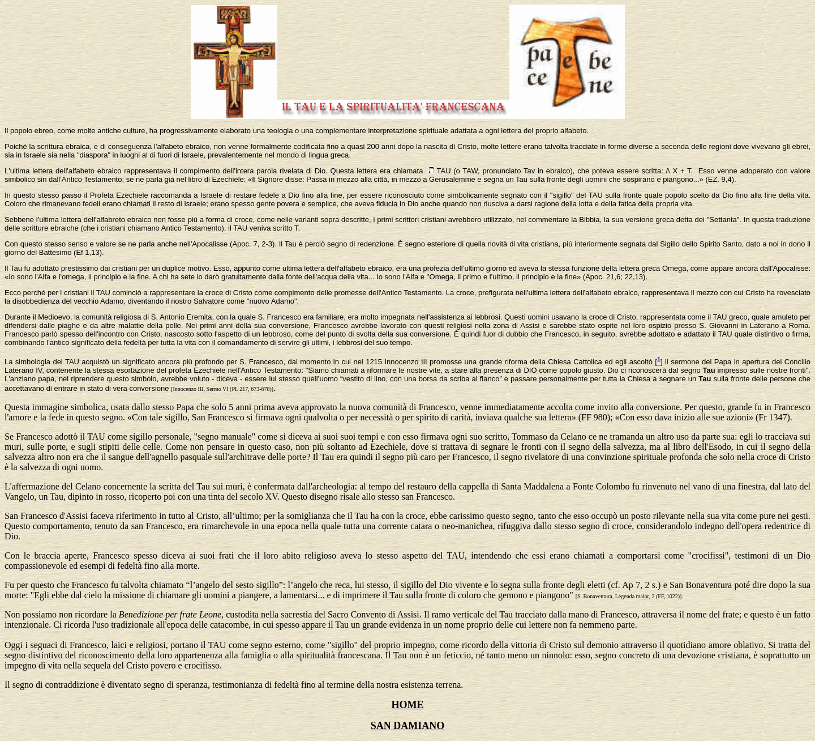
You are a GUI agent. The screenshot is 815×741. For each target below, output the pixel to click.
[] (658, 361)
